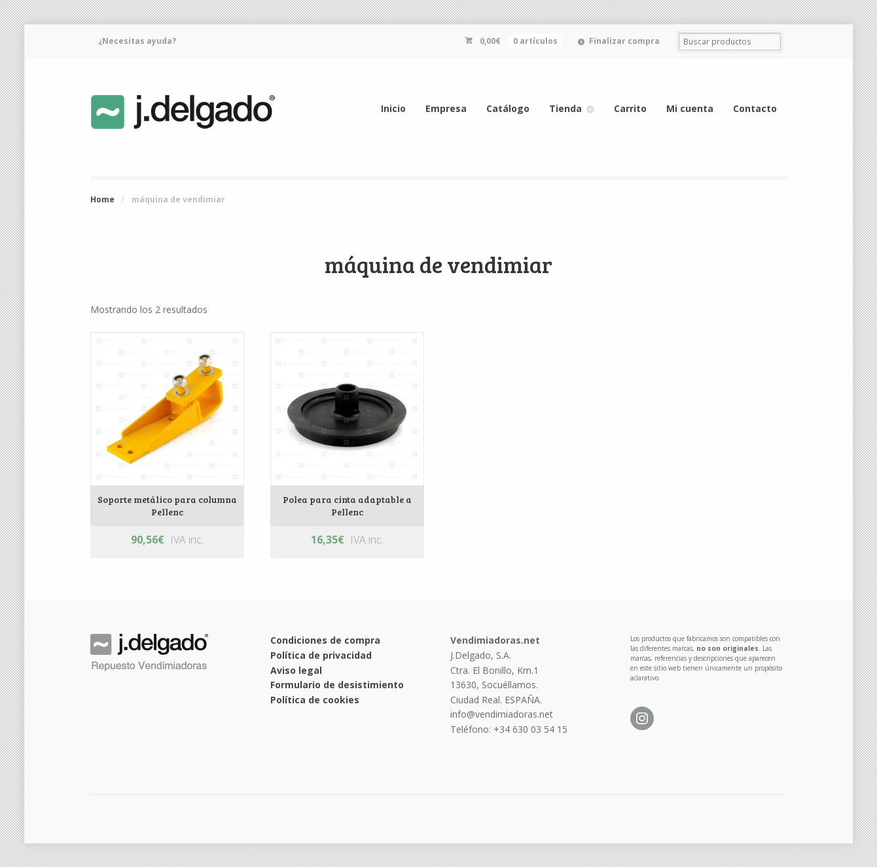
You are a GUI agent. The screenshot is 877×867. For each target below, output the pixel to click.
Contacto (755, 108)
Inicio (393, 108)
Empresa (446, 108)
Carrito (630, 108)
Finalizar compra (624, 40)
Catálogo (507, 108)
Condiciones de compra (325, 640)
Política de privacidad (321, 655)
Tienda (565, 108)
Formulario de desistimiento (337, 684)
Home (102, 199)
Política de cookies (314, 699)
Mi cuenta (689, 108)
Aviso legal (296, 670)
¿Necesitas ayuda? (137, 40)
